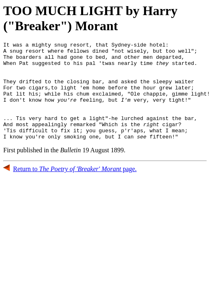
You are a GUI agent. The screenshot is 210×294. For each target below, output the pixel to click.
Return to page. (75, 188)
